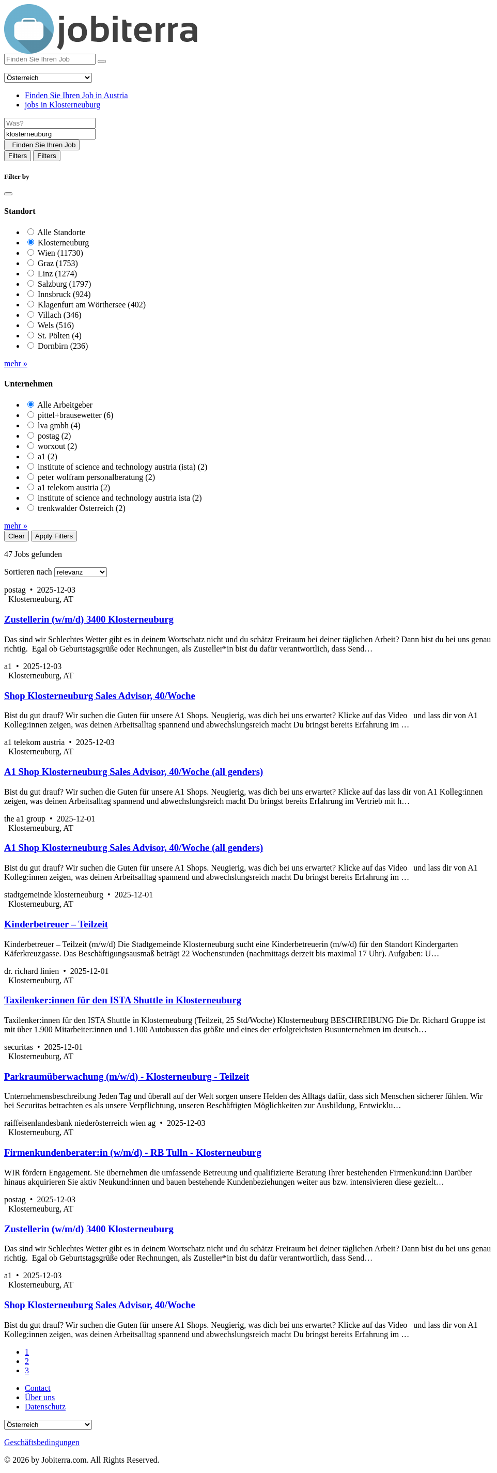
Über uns (40, 1397)
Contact (38, 1388)
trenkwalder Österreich (82, 508)
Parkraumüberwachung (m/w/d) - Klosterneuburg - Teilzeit (126, 1076)
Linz (57, 273)
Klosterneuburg (63, 242)
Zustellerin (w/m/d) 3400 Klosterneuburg (89, 619)
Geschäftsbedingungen (42, 1442)
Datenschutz (45, 1406)
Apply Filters (54, 536)
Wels (56, 325)
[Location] (50, 134)
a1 (47, 456)
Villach (60, 315)
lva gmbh (59, 425)
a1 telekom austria (74, 487)
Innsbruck (64, 294)
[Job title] (50, 123)
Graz (58, 263)
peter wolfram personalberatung (96, 477)
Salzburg (64, 284)
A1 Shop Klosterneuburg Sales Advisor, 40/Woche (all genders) (133, 771)
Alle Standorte (61, 232)
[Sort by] (80, 572)
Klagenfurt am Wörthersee (92, 304)
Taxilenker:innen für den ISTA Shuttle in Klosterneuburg (122, 1000)
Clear (16, 536)
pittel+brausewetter (75, 415)
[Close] (8, 193)
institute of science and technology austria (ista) (122, 466)
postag (54, 435)
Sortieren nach (28, 571)
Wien (60, 253)
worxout (57, 446)
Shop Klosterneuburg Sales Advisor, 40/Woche (99, 695)
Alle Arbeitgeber (64, 404)
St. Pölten (60, 335)
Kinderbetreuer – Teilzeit (56, 924)
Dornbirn (63, 346)
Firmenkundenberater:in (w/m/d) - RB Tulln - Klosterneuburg (132, 1152)
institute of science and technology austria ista (120, 497)
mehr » (15, 363)
